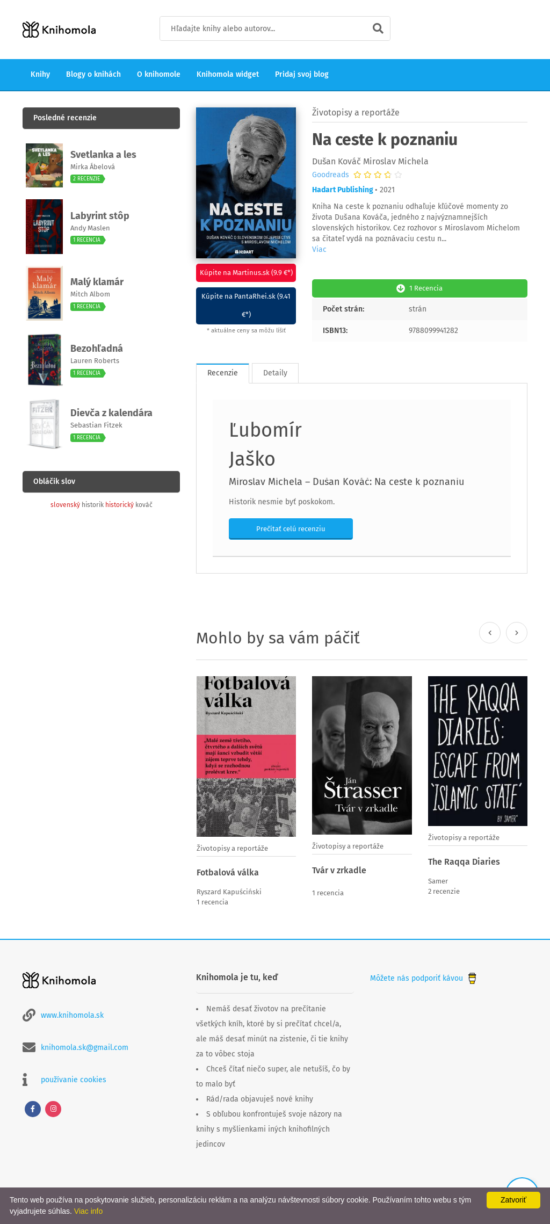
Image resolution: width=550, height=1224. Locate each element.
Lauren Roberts (94, 361)
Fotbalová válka (228, 871)
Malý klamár (97, 282)
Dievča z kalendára (111, 413)
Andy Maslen (90, 228)
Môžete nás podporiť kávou (424, 976)
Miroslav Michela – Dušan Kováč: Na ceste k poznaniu (346, 481)
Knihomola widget (228, 74)
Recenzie (222, 371)
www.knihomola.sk (72, 1013)
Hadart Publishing (342, 189)
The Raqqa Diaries (464, 861)
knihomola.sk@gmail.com (84, 1045)
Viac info (88, 1211)
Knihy (40, 74)
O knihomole (158, 74)
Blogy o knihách (93, 74)
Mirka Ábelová (92, 167)
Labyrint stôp (99, 216)
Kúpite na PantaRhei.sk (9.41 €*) (246, 305)
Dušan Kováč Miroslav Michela (370, 161)
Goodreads (330, 175)
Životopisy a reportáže (356, 112)
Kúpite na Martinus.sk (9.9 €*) (246, 273)
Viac (319, 249)
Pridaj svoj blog (302, 74)
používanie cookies (73, 1077)
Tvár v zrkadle (339, 869)
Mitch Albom (90, 294)
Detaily (275, 371)
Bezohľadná (96, 348)
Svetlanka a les (103, 155)
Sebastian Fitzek (96, 425)
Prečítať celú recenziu (290, 528)
